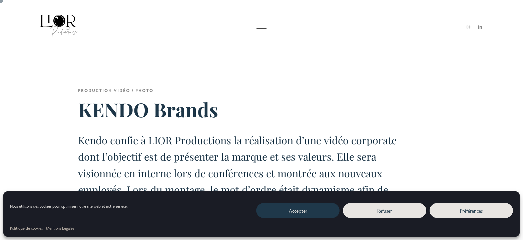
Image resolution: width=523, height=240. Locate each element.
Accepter (298, 210)
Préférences (471, 210)
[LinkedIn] (480, 27)
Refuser (384, 210)
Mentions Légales (60, 228)
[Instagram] (468, 27)
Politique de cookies (26, 228)
